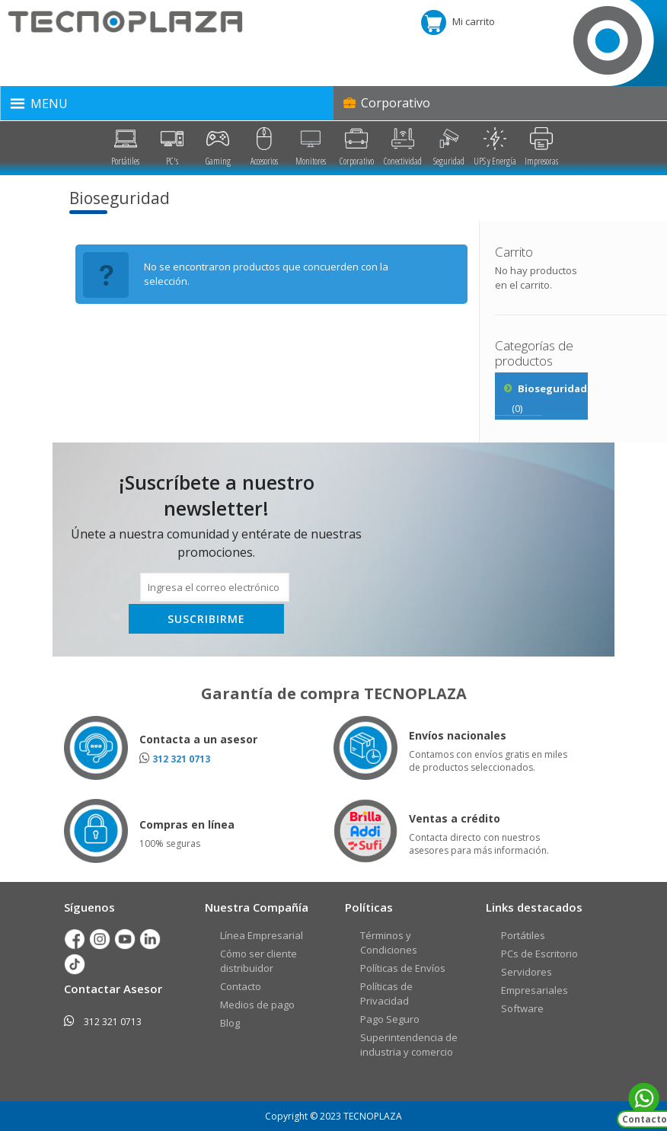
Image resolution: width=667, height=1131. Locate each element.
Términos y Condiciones (388, 942)
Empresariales (534, 990)
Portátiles (523, 935)
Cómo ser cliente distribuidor (258, 961)
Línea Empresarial (261, 935)
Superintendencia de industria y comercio (409, 1044)
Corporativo (385, 102)
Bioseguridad (552, 388)
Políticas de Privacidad (386, 993)
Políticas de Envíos (402, 968)
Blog (230, 1023)
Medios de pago (257, 1004)
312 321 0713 (181, 758)
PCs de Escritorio (539, 953)
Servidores (526, 972)
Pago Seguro (390, 1019)
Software (522, 1008)
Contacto (240, 986)
